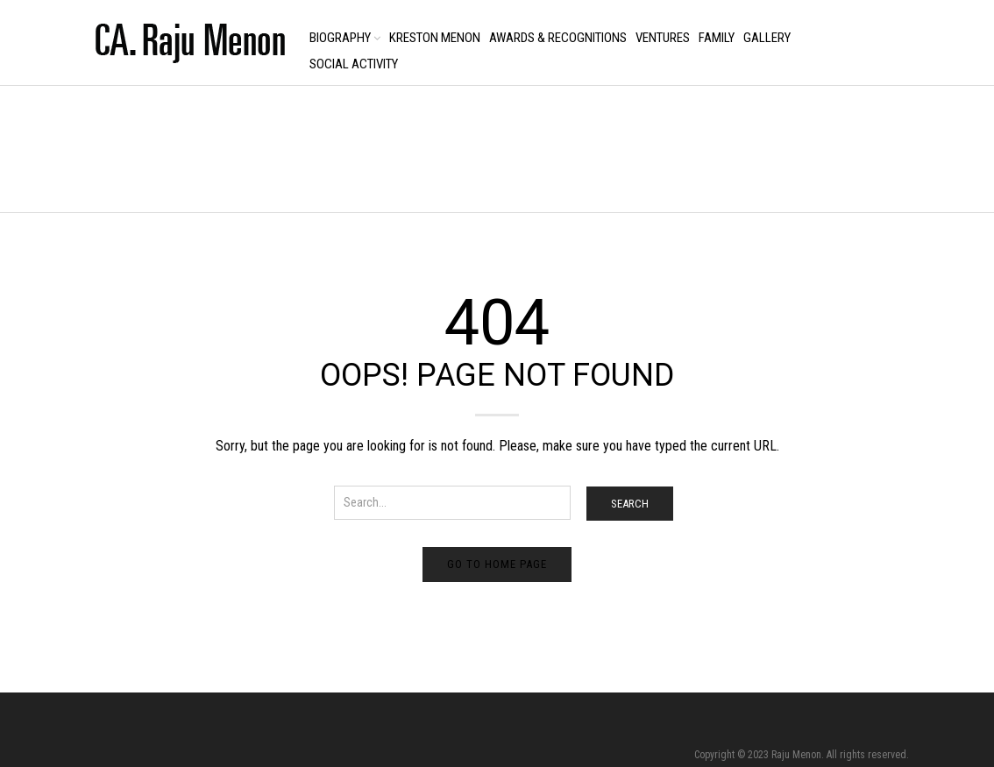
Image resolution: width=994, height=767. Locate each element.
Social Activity (353, 64)
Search (630, 503)
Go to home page (497, 564)
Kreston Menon (434, 38)
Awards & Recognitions (558, 38)
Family (717, 38)
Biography (340, 38)
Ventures (662, 38)
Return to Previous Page (849, 167)
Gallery (767, 38)
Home (98, 150)
